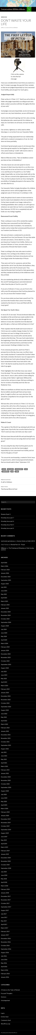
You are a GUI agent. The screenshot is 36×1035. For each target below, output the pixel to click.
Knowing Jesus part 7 (7, 518)
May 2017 (4, 921)
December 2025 (6, 576)
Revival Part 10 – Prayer (18, 544)
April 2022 (4, 720)
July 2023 (4, 671)
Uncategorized (5, 1000)
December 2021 (6, 735)
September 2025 (6, 580)
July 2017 (4, 914)
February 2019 (5, 850)
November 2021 (6, 738)
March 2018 (4, 886)
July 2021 (4, 752)
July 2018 (4, 872)
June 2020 (4, 798)
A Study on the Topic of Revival (10, 990)
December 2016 (6, 938)
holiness (10, 469)
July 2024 (4, 629)
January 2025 (5, 608)
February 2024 (5, 647)
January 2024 (5, 650)
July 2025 (4, 587)
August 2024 (5, 626)
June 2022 (4, 713)
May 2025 (4, 594)
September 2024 (6, 622)
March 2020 (4, 808)
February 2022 (5, 728)
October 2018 (5, 865)
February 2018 (5, 889)
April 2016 (4, 966)
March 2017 (4, 928)
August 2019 (5, 833)
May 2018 (4, 879)
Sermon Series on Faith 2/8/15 (26, 541)
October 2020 (5, 784)
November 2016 (6, 942)
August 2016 (5, 952)
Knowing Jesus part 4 (7, 528)
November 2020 (6, 780)
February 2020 (5, 812)
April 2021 (4, 763)
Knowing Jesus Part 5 (7, 525)
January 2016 (5, 977)
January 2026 (5, 573)
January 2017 (5, 935)
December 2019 (6, 819)
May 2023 (4, 678)
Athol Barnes (13, 27)
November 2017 (6, 900)
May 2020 (4, 801)
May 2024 (4, 636)
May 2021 (4, 759)
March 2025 (4, 601)
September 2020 (6, 787)
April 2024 (4, 640)
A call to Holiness (18, 481)
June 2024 (4, 633)
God (4, 469)
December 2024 (6, 612)
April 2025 (4, 598)
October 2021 (5, 742)
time (17, 471)
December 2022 (6, 696)
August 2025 (5, 583)
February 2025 (5, 605)
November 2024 (6, 615)
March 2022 (4, 724)
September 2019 (6, 829)
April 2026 (4, 562)
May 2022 (4, 717)
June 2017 (4, 917)
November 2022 (6, 699)
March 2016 (4, 970)
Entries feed (4, 1017)
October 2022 (5, 703)
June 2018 (4, 875)
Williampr (3, 548)
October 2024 (5, 619)
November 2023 (6, 657)
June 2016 (4, 959)
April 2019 (4, 843)
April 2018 (4, 882)
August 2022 (5, 710)
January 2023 (5, 692)
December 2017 (6, 896)
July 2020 (4, 794)
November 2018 (6, 861)
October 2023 (5, 661)
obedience (6, 471)
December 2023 (6, 654)
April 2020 (4, 805)
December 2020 (6, 777)
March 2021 (4, 766)
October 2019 (5, 826)
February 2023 (5, 689)
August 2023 (5, 668)
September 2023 (6, 664)
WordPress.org (5, 1024)
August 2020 (5, 791)
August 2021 (5, 749)
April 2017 (4, 924)
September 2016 (6, 949)
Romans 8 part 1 (6, 514)
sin (12, 471)
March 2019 (4, 847)
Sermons (4, 17)
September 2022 (6, 706)
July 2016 (4, 956)
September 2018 (6, 868)
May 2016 (4, 963)
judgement (19, 469)
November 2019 (6, 822)
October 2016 (5, 945)
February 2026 (5, 569)
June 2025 (4, 591)
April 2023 (4, 682)
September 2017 (6, 907)
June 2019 (4, 836)
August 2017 (5, 910)
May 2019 (4, 840)
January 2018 (5, 893)
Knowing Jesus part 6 (7, 521)
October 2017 (5, 903)
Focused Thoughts (6, 993)
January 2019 (5, 854)
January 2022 (5, 731)
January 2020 (5, 815)
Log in (3, 1013)
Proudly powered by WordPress (9, 1032)
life (26, 469)
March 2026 (4, 566)
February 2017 (5, 931)
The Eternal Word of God (18, 488)
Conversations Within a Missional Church (14, 9)
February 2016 (5, 973)
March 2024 (4, 643)
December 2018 (6, 857)
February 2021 (5, 770)
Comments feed (6, 1020)
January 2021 (5, 773)
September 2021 (6, 745)
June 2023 (4, 675)
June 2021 (4, 756)
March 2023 (4, 685)
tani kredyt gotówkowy (8, 541)
